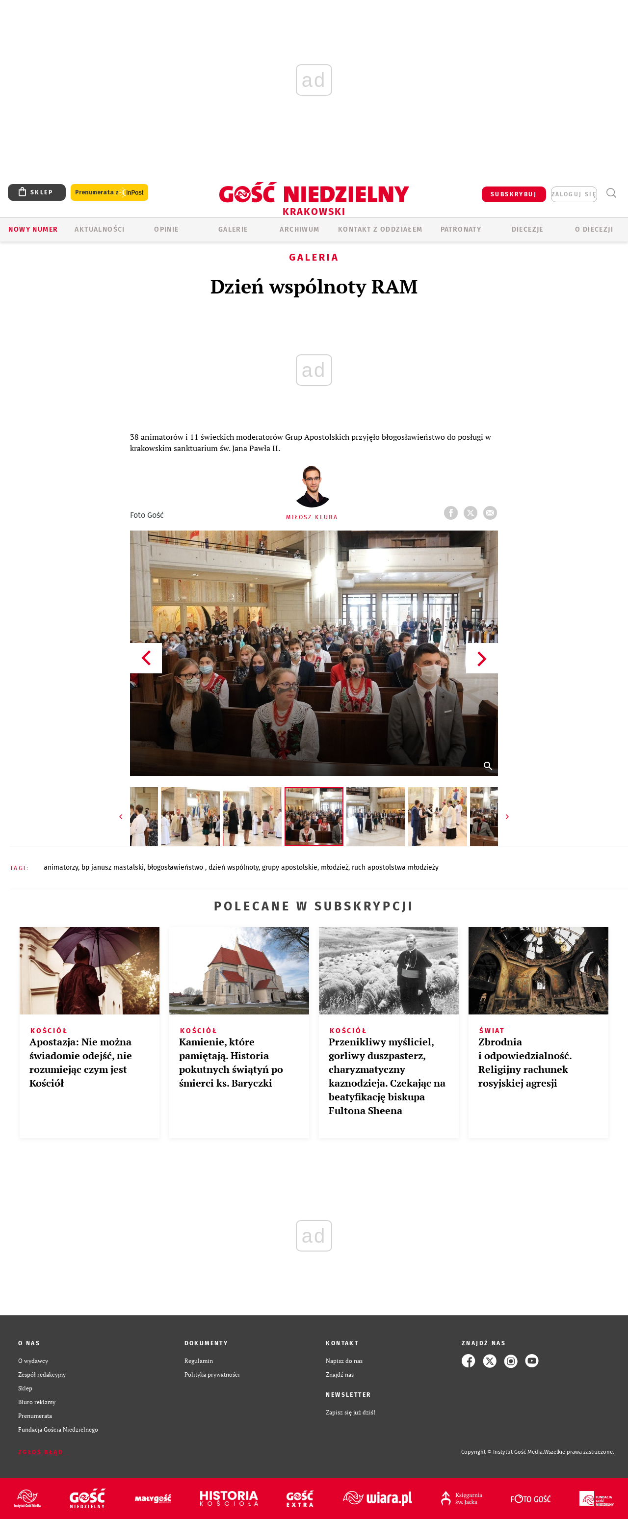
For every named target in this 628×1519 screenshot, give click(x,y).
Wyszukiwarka (611, 193)
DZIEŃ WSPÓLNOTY (234, 867)
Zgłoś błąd (40, 1452)
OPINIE (166, 229)
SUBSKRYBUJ (514, 194)
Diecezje (528, 229)
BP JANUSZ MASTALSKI (112, 867)
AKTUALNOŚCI (100, 229)
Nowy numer (33, 229)
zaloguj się (574, 194)
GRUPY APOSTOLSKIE (289, 867)
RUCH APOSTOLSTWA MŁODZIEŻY (395, 867)
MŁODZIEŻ (334, 867)
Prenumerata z (109, 192)
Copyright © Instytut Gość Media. (502, 1452)
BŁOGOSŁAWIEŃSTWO (176, 867)
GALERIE (233, 229)
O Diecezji (594, 229)
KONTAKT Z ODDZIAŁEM (380, 229)
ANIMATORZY (61, 867)
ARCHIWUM (299, 229)
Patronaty (461, 229)
